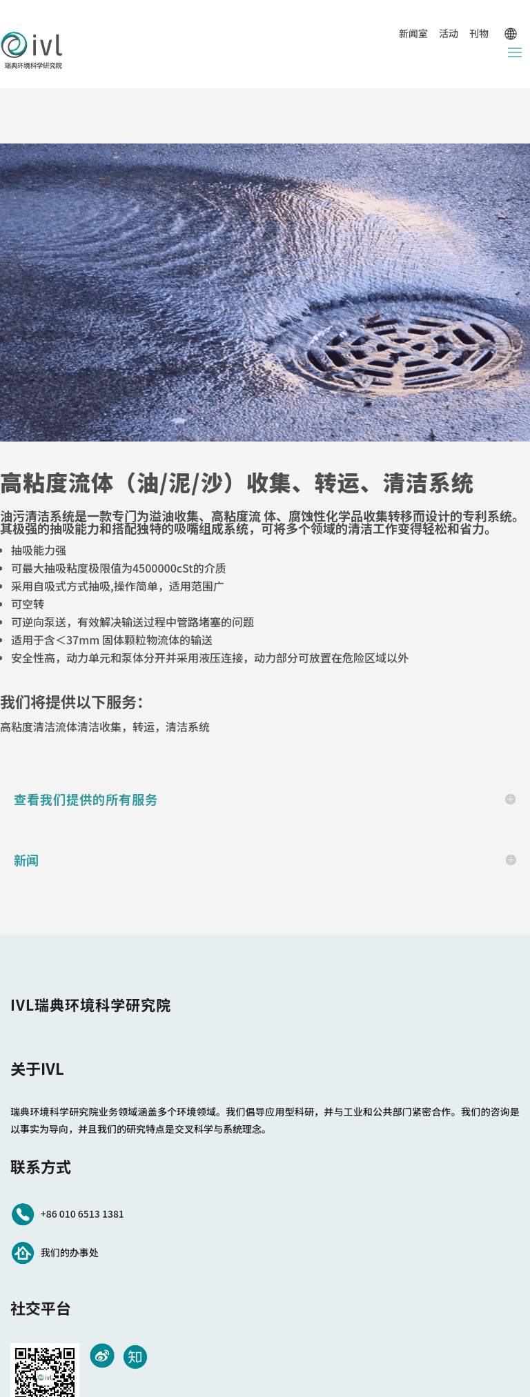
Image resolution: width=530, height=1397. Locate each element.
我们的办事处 (70, 1252)
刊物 (479, 33)
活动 (448, 33)
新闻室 (413, 33)
